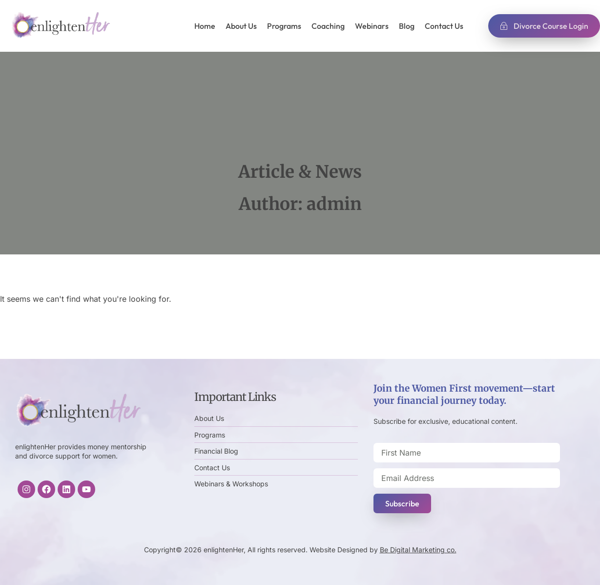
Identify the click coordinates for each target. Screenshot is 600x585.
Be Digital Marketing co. (418, 549)
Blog (406, 26)
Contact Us (444, 26)
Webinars (372, 26)
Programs (284, 26)
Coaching (328, 26)
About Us (241, 26)
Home (204, 26)
